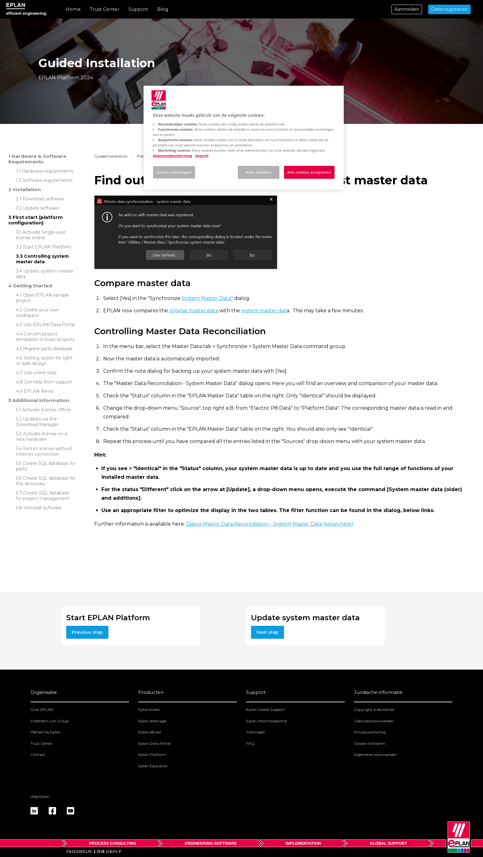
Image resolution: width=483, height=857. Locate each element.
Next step (267, 632)
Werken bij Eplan (45, 732)
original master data (193, 311)
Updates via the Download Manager (37, 421)
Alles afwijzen (258, 172)
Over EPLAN (41, 709)
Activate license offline (46, 409)
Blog (162, 9)
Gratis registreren (449, 9)
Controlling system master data (42, 258)
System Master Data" (207, 298)
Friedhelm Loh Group (49, 721)
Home (73, 9)
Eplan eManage (152, 721)
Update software (41, 208)
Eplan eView (149, 709)
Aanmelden (406, 9)
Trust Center (104, 9)
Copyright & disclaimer (374, 709)
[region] (244, 138)
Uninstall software (42, 508)
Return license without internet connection (44, 451)
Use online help (40, 372)
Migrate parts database (48, 348)
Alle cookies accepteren (309, 172)
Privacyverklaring (370, 732)
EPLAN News (38, 391)
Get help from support (48, 382)
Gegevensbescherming (172, 155)
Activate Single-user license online (41, 234)
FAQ (250, 743)
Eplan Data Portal (154, 743)
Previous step (87, 632)
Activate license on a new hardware (41, 436)
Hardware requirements (47, 171)
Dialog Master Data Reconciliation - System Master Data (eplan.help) (269, 524)
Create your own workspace (37, 312)
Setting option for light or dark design (44, 360)
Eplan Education (153, 766)
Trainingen (255, 732)
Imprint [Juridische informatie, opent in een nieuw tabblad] (202, 155)
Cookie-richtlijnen (369, 743)
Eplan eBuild (149, 732)
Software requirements (47, 180)
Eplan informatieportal (266, 721)
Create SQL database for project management (43, 495)
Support (138, 9)
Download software (43, 199)
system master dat (263, 311)
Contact (37, 754)
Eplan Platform (152, 754)
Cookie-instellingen (174, 172)
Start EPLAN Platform (47, 247)
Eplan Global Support (265, 709)
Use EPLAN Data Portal (49, 324)
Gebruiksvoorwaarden (374, 721)
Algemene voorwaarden (375, 754)
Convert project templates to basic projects (45, 336)
